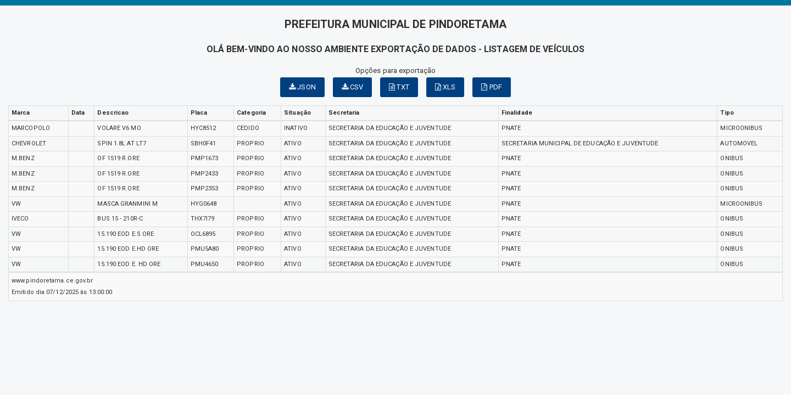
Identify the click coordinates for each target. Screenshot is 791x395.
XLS (445, 87)
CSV (353, 87)
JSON (302, 87)
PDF (491, 87)
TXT (399, 87)
